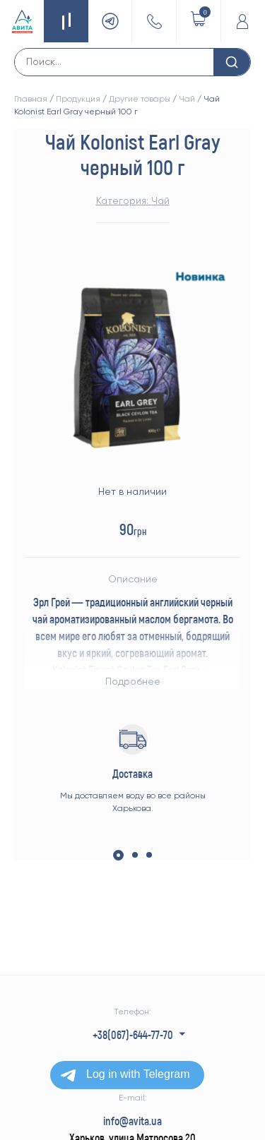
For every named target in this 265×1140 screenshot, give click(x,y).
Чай (187, 99)
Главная (30, 99)
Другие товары (139, 99)
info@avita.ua (132, 1120)
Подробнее (132, 681)
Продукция (78, 99)
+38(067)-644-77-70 (133, 1034)
